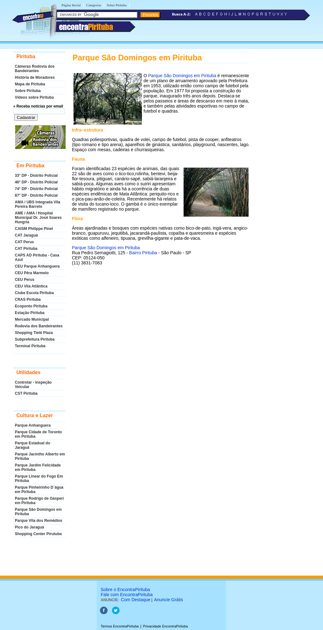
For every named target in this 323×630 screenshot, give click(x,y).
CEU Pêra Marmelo (32, 273)
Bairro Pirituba (143, 252)
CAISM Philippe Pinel (34, 228)
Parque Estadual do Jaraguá (32, 445)
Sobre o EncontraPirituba (125, 589)
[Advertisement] (160, 332)
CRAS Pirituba (28, 299)
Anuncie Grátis (168, 599)
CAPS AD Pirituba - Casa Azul (37, 257)
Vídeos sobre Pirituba (34, 97)
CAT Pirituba (26, 248)
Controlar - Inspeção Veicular (33, 384)
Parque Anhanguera (33, 425)
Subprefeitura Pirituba (35, 339)
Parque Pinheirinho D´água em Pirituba (39, 489)
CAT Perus (24, 242)
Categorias (93, 5)
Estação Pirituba (29, 313)
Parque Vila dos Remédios (38, 520)
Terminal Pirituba (30, 346)
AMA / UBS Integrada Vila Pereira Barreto (37, 204)
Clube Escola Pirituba (34, 293)
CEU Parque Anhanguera (37, 266)
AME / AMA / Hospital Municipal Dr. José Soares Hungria (38, 217)
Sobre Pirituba (116, 5)
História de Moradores (35, 77)
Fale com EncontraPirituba (127, 594)
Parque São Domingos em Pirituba (38, 511)
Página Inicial (71, 5)
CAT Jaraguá (26, 235)
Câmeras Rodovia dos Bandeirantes (35, 68)
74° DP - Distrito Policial (36, 189)
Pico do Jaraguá (29, 527)
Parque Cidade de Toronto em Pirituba (38, 434)
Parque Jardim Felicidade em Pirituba (38, 467)
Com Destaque (135, 599)
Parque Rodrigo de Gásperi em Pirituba (39, 500)
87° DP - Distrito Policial (36, 195)
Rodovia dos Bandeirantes (38, 326)
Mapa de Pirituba (30, 84)
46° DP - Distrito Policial (36, 182)
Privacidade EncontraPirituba (165, 626)
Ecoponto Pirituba (31, 306)
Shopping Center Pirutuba (38, 534)
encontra (86, 27)
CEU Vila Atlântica (31, 286)
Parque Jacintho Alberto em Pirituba (40, 456)
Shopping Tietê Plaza (34, 332)
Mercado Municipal (32, 319)
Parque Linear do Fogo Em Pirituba (39, 478)
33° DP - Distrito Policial (36, 175)
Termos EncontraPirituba (119, 626)
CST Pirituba (26, 393)
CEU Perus (24, 279)
